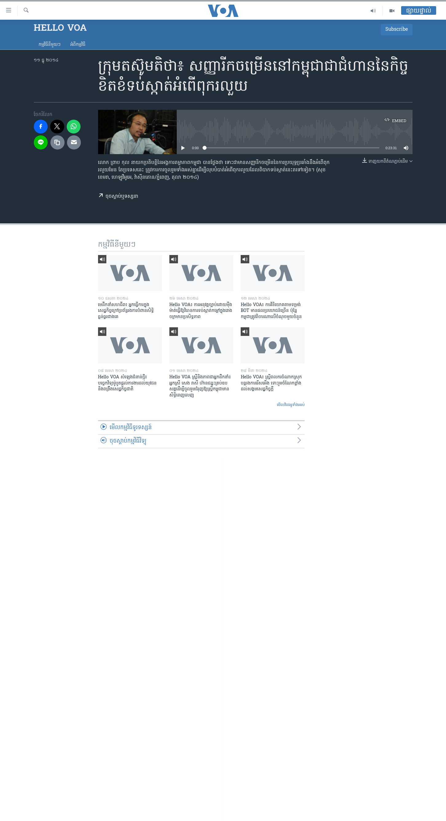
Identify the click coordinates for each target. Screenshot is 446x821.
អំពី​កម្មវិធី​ (77, 45)
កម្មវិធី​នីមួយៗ (50, 45)
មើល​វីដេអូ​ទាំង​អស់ (291, 405)
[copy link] (57, 142)
